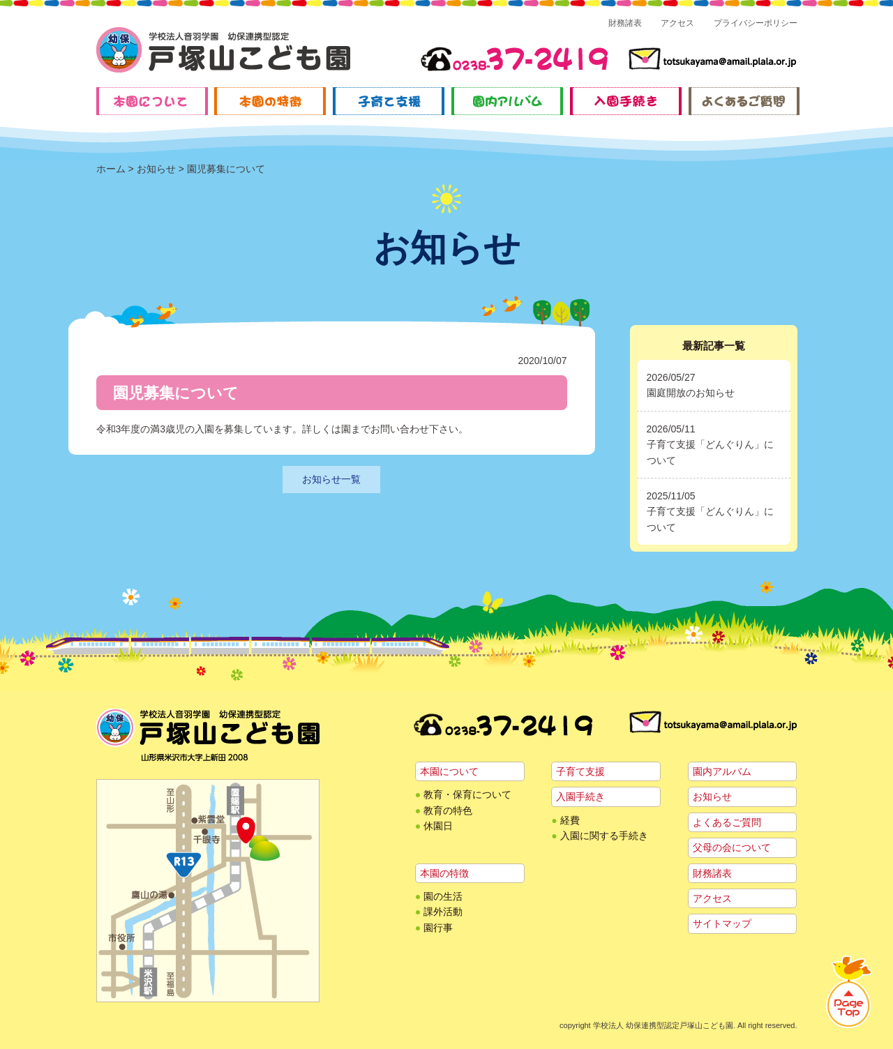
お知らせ (156, 168)
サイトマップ (722, 923)
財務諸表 (625, 23)
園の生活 (443, 896)
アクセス (677, 23)
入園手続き (580, 796)
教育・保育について (467, 794)
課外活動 (443, 911)
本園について (449, 771)
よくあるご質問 (727, 822)
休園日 (438, 825)
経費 (570, 820)
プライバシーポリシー (755, 23)
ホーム (111, 168)
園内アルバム (722, 771)
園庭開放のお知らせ (691, 392)
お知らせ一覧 (331, 479)
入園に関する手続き (604, 835)
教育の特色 (447, 810)
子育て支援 (580, 771)
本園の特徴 (444, 873)
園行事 (438, 927)
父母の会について (732, 847)
